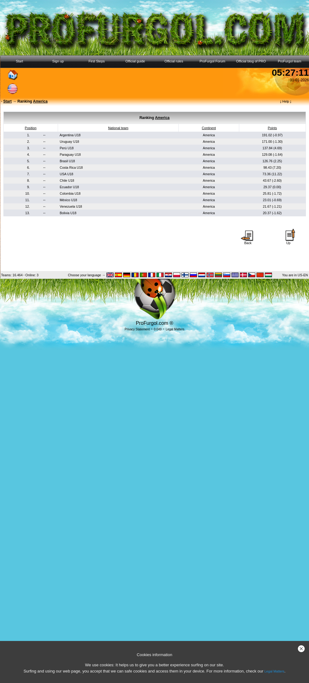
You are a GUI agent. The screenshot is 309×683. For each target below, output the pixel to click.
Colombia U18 (70, 193)
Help (285, 101)
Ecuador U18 (69, 187)
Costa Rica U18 (71, 167)
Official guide (135, 61)
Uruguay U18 (69, 141)
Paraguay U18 (70, 154)
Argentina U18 (70, 135)
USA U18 (66, 174)
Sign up (58, 61)
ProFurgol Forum (212, 61)
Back (248, 241)
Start (19, 61)
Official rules (174, 61)
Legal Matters (275, 671)
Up (288, 241)
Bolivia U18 (68, 213)
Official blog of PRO (251, 61)
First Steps (97, 61)
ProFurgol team (289, 61)
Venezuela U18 (71, 206)
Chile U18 (67, 180)
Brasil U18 (67, 161)
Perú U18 (66, 148)
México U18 (68, 200)
